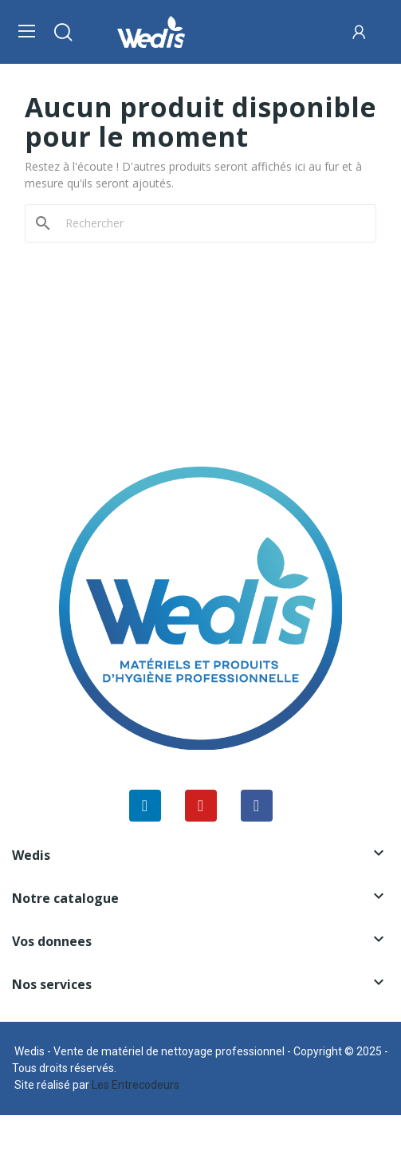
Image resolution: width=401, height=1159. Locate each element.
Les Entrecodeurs (135, 1084)
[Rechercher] (210, 223)
